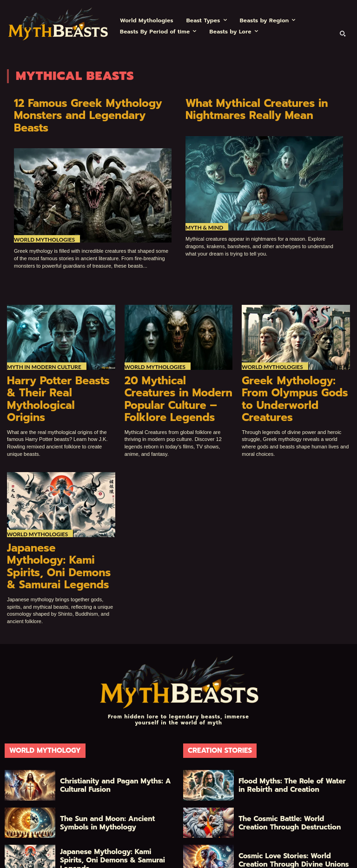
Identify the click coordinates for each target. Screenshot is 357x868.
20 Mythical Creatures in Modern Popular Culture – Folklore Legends (178, 373)
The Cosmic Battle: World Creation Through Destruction (292, 767)
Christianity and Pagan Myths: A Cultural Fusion (111, 729)
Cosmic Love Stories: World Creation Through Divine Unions (295, 804)
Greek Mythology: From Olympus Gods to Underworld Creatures (290, 373)
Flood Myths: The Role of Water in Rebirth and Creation (291, 729)
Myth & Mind (203, 224)
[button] (342, 33)
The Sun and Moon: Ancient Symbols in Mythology (109, 767)
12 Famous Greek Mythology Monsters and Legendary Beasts (87, 108)
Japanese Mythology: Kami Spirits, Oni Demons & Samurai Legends (59, 521)
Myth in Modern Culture (42, 351)
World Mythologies (43, 224)
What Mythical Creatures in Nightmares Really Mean (247, 108)
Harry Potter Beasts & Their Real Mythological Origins (55, 373)
